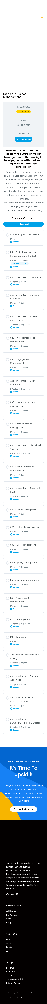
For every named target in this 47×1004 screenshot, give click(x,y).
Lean (8, 939)
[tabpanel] (23, 180)
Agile (8, 943)
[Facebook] (7, 894)
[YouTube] (12, 894)
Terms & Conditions (16, 979)
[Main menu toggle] (41, 18)
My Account (12, 915)
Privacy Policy (13, 983)
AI (7, 950)
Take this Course (23, 139)
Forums (10, 967)
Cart (8, 918)
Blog (8, 922)
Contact (10, 971)
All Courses (11, 911)
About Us (10, 975)
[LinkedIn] (17, 894)
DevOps (10, 947)
